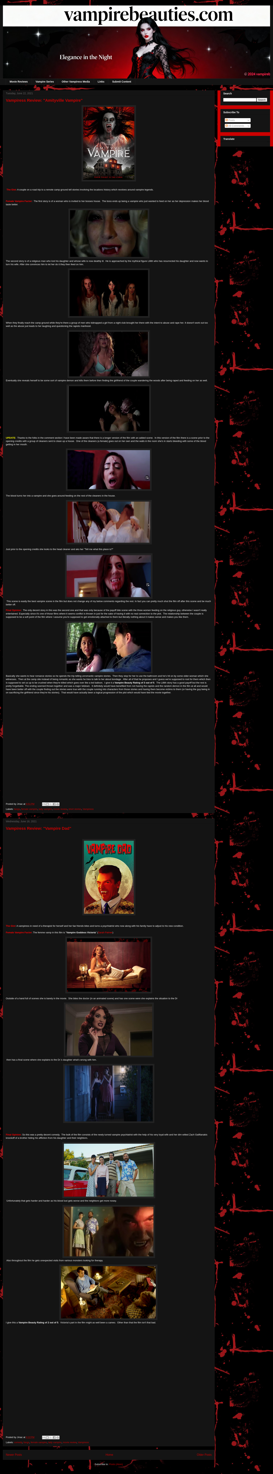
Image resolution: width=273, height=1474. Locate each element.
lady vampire (45, 809)
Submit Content (121, 81)
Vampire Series (45, 81)
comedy (18, 1442)
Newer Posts (14, 1454)
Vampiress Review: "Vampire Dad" (38, 828)
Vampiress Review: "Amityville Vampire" (44, 100)
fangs (17, 809)
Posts (230, 120)
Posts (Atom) (116, 1464)
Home (109, 1454)
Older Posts (204, 1454)
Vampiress (88, 809)
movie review (60, 809)
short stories (74, 809)
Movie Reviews (19, 81)
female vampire (29, 809)
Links (101, 81)
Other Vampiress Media (76, 81)
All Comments (234, 125)
